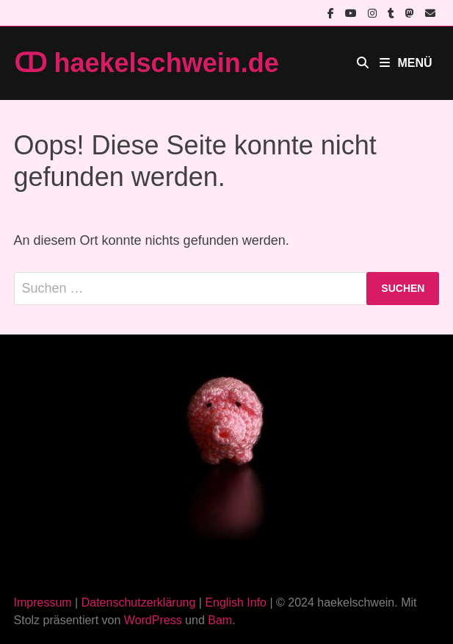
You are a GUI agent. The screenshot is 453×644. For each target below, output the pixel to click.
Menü (406, 63)
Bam (220, 620)
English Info (236, 602)
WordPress (153, 620)
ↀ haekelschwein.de (146, 63)
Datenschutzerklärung (138, 602)
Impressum (43, 602)
